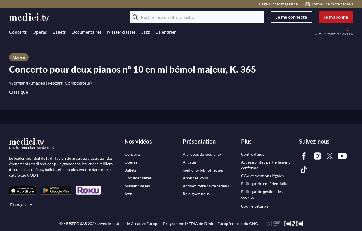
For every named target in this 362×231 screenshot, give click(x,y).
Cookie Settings (254, 206)
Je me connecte (291, 17)
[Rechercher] (135, 17)
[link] (22, 190)
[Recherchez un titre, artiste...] (197, 17)
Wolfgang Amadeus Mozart (36, 82)
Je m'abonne (336, 17)
